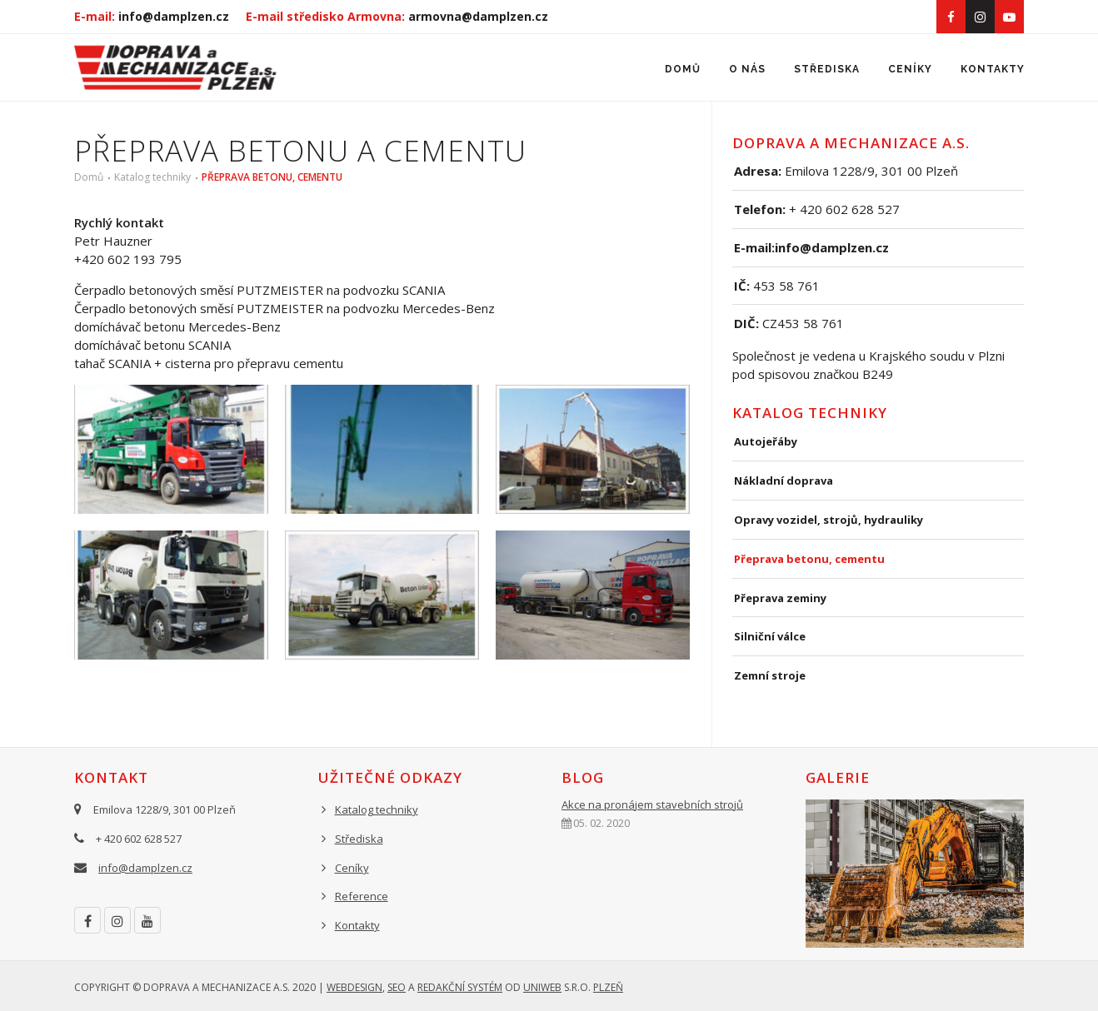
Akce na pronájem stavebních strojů (652, 804)
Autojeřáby (765, 441)
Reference (361, 896)
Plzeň (608, 987)
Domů (683, 69)
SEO (396, 987)
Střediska (827, 69)
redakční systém (459, 987)
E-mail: (151, 16)
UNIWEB (542, 987)
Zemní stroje (770, 675)
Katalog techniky (152, 177)
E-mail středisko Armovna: (397, 16)
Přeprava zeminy (780, 597)
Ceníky (910, 69)
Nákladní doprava (783, 480)
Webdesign (354, 987)
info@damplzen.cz (145, 867)
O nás (747, 69)
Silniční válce (770, 636)
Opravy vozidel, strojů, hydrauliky (828, 519)
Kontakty (993, 69)
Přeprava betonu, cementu (272, 177)
